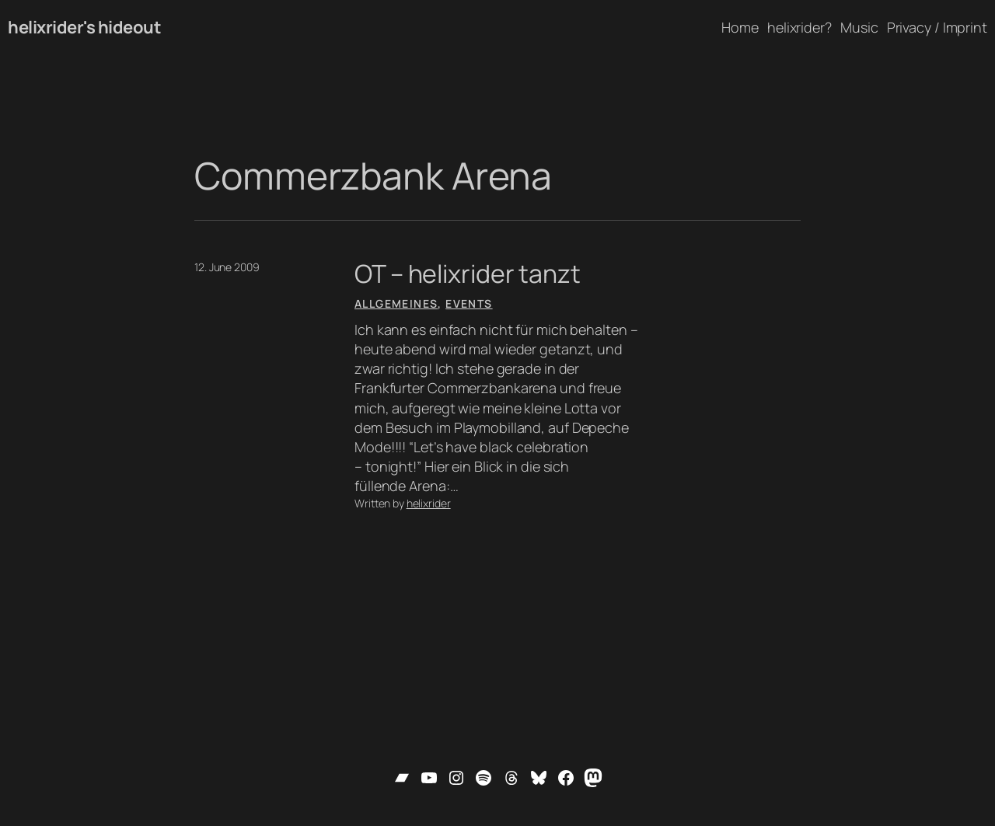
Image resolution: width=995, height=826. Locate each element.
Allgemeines (396, 303)
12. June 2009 (227, 267)
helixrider (429, 503)
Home (740, 27)
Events (468, 303)
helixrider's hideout (84, 27)
